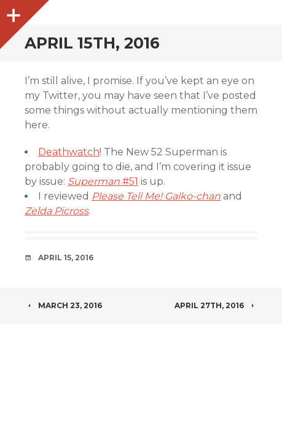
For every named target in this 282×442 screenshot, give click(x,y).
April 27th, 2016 (215, 305)
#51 (103, 181)
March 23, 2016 (63, 305)
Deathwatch (69, 152)
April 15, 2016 (65, 257)
